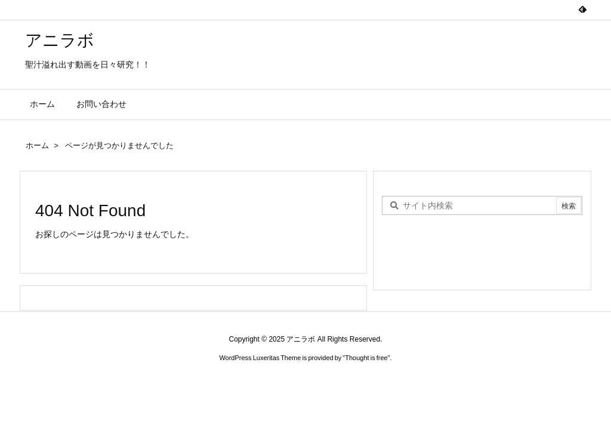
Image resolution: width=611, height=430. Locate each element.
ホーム (37, 145)
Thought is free (366, 357)
